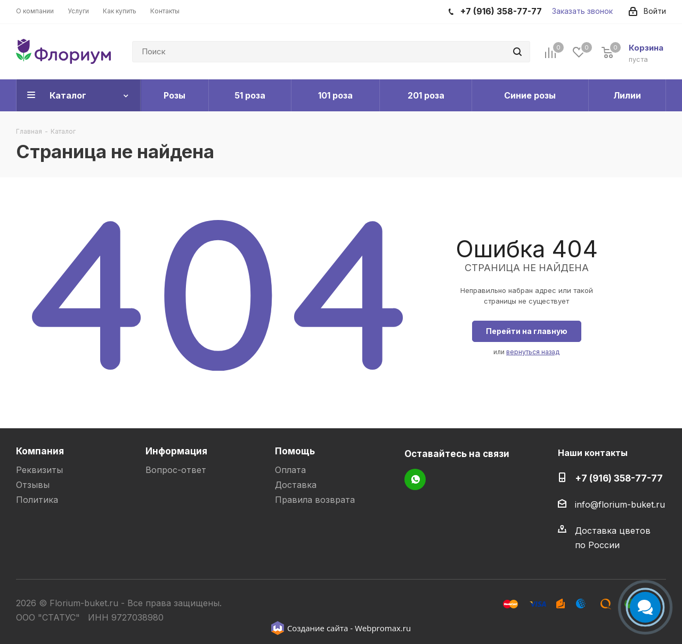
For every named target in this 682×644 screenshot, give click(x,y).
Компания (40, 450)
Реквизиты (39, 469)
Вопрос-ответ (175, 469)
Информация (176, 450)
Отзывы (33, 484)
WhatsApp (415, 479)
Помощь (295, 450)
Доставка (295, 484)
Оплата (290, 469)
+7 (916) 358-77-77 (619, 478)
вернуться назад (532, 352)
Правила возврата (315, 499)
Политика (37, 499)
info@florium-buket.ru (620, 504)
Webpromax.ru (383, 628)
